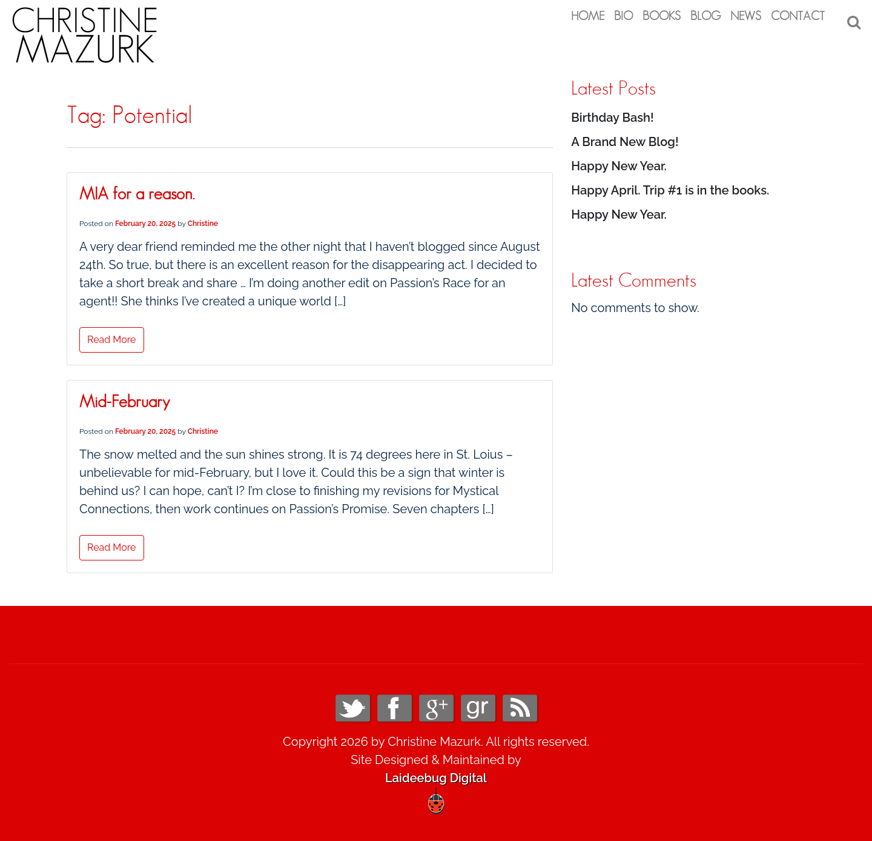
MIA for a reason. (136, 190)
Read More (111, 335)
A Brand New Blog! (624, 137)
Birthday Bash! (612, 112)
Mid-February (124, 398)
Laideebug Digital (436, 773)
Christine (203, 219)
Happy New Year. (618, 161)
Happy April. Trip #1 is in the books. (670, 185)
